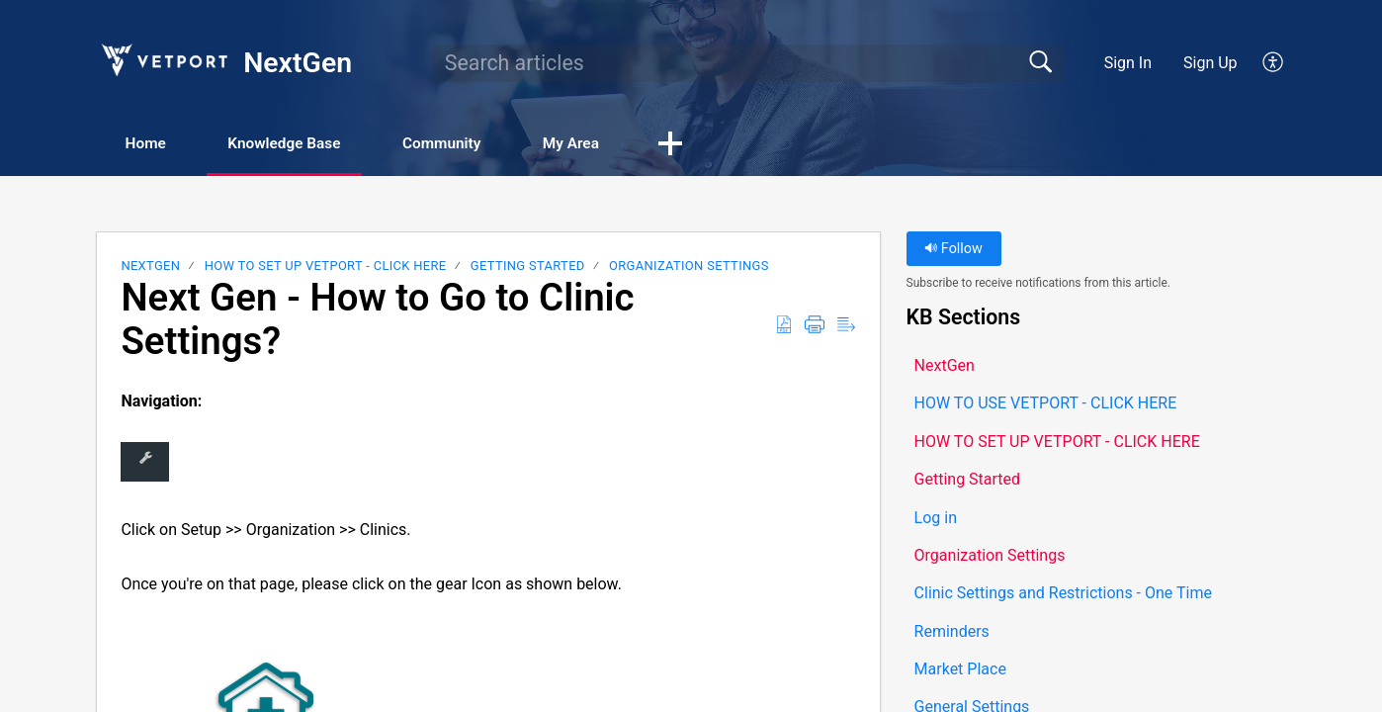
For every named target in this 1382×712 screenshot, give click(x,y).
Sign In (1128, 62)
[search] (748, 63)
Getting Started (528, 266)
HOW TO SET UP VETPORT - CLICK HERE (326, 266)
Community (470, 143)
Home (151, 143)
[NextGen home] (163, 60)
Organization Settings (689, 266)
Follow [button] (953, 249)
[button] (1273, 63)
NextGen (150, 266)
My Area (609, 143)
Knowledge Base (301, 143)
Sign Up (1210, 62)
